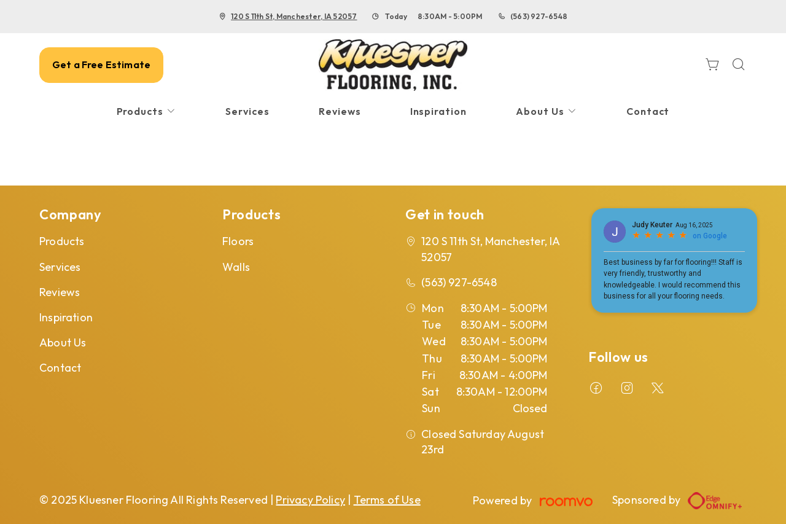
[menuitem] (146, 111)
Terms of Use (387, 500)
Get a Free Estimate (101, 64)
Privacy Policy (310, 500)
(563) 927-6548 (538, 16)
